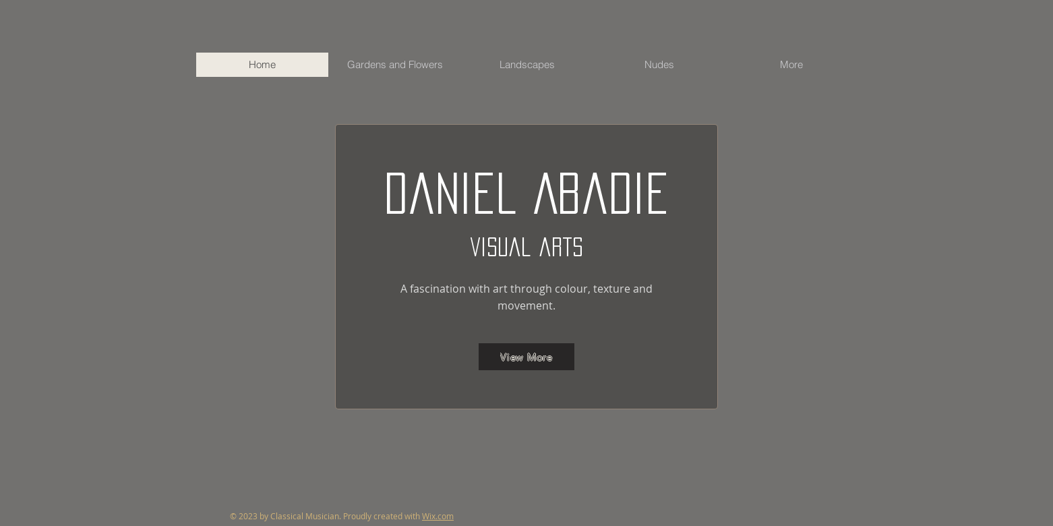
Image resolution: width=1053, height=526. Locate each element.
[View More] (526, 356)
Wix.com (438, 515)
